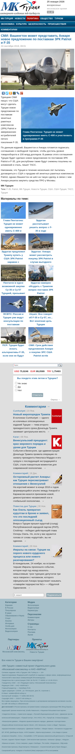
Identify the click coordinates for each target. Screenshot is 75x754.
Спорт (7, 618)
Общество (46, 18)
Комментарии (9, 29)
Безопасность (37, 24)
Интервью (9, 623)
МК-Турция (7, 18)
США (50, 189)
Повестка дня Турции (25, 506)
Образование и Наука (14, 616)
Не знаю (22, 383)
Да (19, 387)
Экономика (7, 24)
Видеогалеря (33, 608)
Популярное (10, 610)
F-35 (8, 189)
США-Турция (60, 189)
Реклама (31, 632)
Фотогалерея (11, 629)
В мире (8, 613)
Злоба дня (9, 626)
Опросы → (55, 400)
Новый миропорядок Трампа (31, 414)
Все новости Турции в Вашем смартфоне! (22, 660)
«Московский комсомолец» (15, 669)
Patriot (15, 189)
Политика (33, 18)
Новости (20, 18)
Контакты (32, 629)
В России (9, 608)
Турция (4, 192)
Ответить (38, 395)
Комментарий (21, 473)
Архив (30, 635)
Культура (21, 24)
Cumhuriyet (19, 411)
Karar (16, 437)
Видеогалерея (11, 631)
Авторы (31, 620)
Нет (20, 390)
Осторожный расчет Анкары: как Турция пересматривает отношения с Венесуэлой (32, 480)
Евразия (9, 605)
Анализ (8, 621)
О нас (30, 627)
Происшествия (57, 24)
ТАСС (70, 189)
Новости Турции (39, 189)
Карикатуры (33, 610)
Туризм (58, 18)
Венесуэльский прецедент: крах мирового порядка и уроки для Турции (30, 444)
